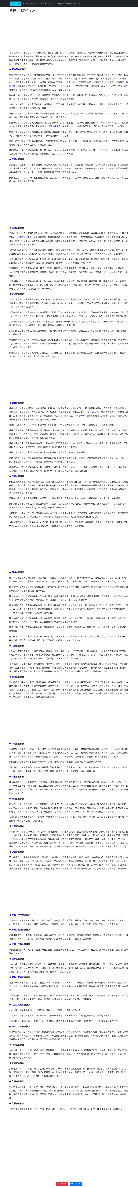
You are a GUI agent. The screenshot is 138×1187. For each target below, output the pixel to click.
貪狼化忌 (56, 126)
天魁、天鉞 (17, 944)
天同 (14, 476)
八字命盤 (76, 1184)
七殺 (14, 826)
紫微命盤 (62, 1184)
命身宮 (69, 3)
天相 (14, 776)
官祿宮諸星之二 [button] (47, 3)
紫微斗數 (15, 3)
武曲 (14, 403)
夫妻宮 (61, 3)
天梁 (14, 798)
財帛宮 (77, 3)
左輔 (14, 929)
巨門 (14, 743)
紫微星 (15, 69)
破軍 (14, 852)
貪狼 (14, 677)
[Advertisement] (69, 32)
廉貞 (14, 572)
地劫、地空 (17, 1026)
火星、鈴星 (17, 1004)
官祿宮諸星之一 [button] (30, 3)
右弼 (20, 929)
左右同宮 (23, 237)
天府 (14, 159)
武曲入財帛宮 (93, 412)
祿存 (14, 959)
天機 (14, 228)
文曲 (20, 915)
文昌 (14, 915)
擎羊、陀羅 (17, 977)
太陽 (14, 294)
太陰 (14, 645)
